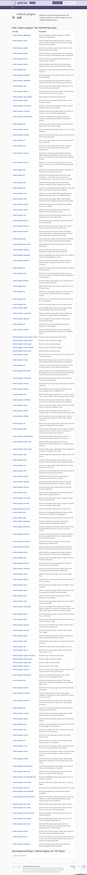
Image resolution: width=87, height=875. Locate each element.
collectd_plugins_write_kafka (22, 782)
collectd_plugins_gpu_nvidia (21, 244)
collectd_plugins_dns (19, 188)
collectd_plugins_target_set (21, 666)
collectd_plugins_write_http (21, 771)
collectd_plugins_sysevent (21, 630)
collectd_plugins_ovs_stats (21, 503)
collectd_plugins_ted (19, 680)
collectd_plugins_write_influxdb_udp (24, 777)
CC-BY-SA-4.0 (28, 871)
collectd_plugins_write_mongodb (23, 791)
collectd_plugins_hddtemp (21, 250)
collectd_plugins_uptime (20, 719)
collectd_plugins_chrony (20, 100)
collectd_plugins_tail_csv (20, 650)
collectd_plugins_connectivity (22, 106)
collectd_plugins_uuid (19, 729)
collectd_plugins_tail (19, 646)
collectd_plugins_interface (21, 260)
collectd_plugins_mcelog (20, 360)
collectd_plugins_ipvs (19, 286)
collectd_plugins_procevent (21, 541)
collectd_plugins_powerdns (21, 527)
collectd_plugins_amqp (20, 40)
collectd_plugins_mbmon (20, 354)
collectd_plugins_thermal (20, 688)
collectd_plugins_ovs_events (21, 498)
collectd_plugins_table (20, 641)
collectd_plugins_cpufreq (20, 129)
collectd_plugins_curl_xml (21, 162)
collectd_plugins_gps (19, 239)
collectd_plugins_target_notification (24, 655)
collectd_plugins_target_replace (22, 659)
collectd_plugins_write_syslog (22, 818)
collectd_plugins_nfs (19, 423)
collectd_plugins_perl (19, 512)
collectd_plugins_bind (19, 70)
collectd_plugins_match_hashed (22, 340)
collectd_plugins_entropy (20, 204)
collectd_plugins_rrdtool (20, 574)
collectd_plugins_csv (19, 140)
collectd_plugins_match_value (22, 351)
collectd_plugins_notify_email (22, 442)
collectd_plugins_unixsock (21, 713)
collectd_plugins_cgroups (20, 91)
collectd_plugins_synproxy (21, 625)
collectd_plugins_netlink (20, 411)
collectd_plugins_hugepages (21, 255)
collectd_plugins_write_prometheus (24, 797)
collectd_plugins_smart (20, 596)
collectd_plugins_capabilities (21, 80)
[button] (57, 2)
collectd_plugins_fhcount (20, 220)
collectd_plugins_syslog (20, 636)
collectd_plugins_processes (21, 534)
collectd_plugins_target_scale (22, 662)
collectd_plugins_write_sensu (22, 807)
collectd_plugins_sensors (20, 579)
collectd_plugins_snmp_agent (22, 606)
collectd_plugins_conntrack (21, 111)
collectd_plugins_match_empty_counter (25, 337)
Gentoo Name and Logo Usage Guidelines (47, 871)
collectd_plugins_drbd (19, 193)
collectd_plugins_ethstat (20, 210)
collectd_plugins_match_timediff (23, 347)
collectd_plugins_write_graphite (22, 766)
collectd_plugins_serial (20, 585)
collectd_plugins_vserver (20, 751)
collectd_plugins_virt (19, 740)
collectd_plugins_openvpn (21, 487)
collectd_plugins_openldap (21, 482)
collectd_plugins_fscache (20, 231)
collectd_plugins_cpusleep (21, 135)
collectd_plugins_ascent (20, 59)
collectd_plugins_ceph (19, 86)
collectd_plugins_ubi (19, 708)
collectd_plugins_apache (20, 48)
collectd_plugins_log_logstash (22, 313)
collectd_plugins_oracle (20, 492)
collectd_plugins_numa (20, 460)
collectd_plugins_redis (19, 558)
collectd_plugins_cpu (19, 124)
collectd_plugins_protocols (21, 547)
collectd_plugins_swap (20, 619)
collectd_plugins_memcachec (22, 371)
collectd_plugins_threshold (21, 693)
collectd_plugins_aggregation (22, 35)
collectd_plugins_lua (19, 324)
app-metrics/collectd (19, 855)
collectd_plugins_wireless (20, 759)
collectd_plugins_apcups (20, 53)
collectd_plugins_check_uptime (22, 97)
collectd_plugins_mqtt (20, 394)
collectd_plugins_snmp (20, 601)
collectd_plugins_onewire (20, 476)
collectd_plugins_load (19, 304)
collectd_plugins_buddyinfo (21, 75)
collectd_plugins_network (21, 416)
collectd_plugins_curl (19, 146)
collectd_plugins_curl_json (21, 153)
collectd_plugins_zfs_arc (20, 837)
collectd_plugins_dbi (19, 170)
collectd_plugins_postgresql (21, 521)
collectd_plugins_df (19, 175)
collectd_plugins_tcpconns (21, 669)
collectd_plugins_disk (19, 182)
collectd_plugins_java (19, 299)
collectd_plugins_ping (19, 518)
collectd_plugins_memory (21, 383)
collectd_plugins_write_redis (21, 804)
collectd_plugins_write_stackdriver (23, 813)
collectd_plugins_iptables (20, 281)
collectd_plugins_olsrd (20, 471)
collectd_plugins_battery (20, 64)
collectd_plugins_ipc (19, 268)
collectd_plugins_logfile (20, 308)
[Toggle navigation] (12, 7)
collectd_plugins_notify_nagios (22, 449)
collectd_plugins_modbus (21, 389)
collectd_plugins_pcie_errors (21, 509)
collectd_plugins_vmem (20, 746)
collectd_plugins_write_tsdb (21, 824)
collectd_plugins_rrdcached (21, 568)
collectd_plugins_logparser (21, 319)
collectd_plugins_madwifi (21, 329)
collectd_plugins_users (20, 724)
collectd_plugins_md (19, 365)
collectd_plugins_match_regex (22, 344)
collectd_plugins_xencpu (20, 831)
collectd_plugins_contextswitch (22, 116)
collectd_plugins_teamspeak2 (22, 675)
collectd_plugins (26, 14)
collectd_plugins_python (20, 552)
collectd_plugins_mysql (20, 405)
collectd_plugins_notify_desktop (23, 436)
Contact (73, 866)
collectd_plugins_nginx (20, 429)
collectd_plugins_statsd (20, 614)
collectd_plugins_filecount (21, 226)
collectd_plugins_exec (19, 215)
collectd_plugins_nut (19, 465)
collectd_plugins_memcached (22, 378)
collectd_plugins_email (20, 199)
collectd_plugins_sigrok (20, 590)
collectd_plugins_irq (19, 291)
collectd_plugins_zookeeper (21, 844)
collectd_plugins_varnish (20, 735)
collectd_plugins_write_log (21, 788)
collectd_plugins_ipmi (19, 273)
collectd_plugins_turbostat (21, 700)
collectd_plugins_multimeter (22, 400)
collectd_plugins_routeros (21, 563)
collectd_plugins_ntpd (19, 454)
